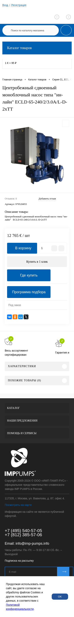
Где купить (29, 275)
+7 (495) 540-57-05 (23, 530)
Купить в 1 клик (37, 261)
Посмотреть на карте (18, 504)
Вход (5, 5)
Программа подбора (29, 292)
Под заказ (14, 305)
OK (60, 596)
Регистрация (18, 5)
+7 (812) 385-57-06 (23, 534)
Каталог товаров (37, 48)
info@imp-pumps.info (32, 543)
